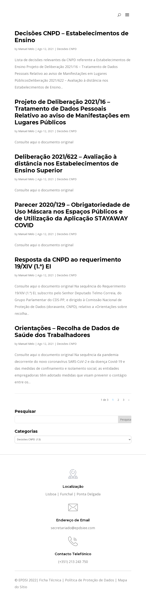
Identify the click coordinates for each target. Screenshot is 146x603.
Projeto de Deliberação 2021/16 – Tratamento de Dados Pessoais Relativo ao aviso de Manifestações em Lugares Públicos (72, 112)
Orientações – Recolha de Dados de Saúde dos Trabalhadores (67, 332)
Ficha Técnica (50, 580)
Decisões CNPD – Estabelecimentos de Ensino (72, 37)
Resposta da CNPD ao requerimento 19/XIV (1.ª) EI (68, 263)
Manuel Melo (26, 49)
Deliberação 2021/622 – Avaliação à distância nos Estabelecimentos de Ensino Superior (66, 163)
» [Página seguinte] (128, 400)
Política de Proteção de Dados (89, 580)
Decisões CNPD (67, 49)
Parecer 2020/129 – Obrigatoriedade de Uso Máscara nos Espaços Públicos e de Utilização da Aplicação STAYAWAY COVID (72, 215)
